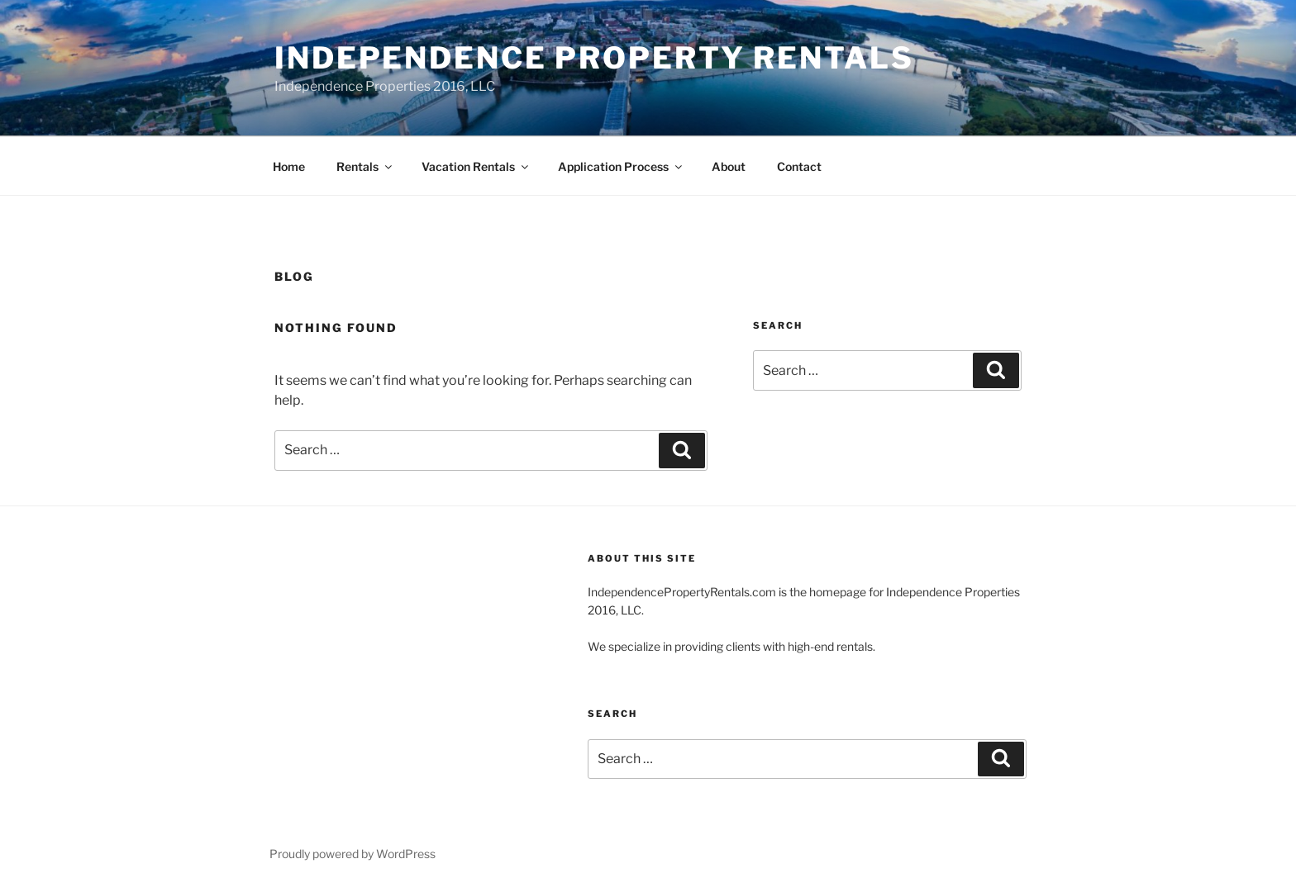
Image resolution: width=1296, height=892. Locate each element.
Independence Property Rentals (594, 58)
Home (289, 166)
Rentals (365, 166)
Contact (799, 166)
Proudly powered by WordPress (352, 854)
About (729, 166)
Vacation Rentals (476, 166)
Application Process (621, 166)
